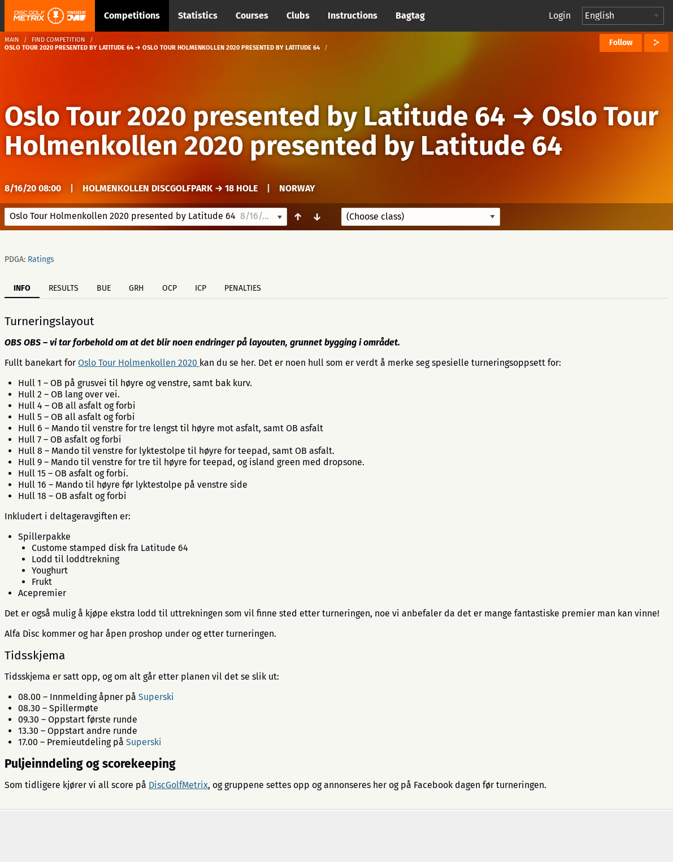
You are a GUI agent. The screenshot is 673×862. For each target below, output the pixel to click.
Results (64, 288)
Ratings (41, 259)
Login (560, 15)
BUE (104, 288)
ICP (200, 288)
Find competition (58, 39)
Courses (252, 15)
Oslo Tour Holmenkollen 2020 (138, 362)
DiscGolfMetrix (178, 785)
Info (22, 288)
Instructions (352, 15)
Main (12, 39)
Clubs (298, 15)
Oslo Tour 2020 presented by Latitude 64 (255, 116)
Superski (156, 697)
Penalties (242, 288)
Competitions (132, 15)
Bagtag (410, 15)
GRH (136, 288)
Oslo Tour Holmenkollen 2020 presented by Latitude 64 (331, 131)
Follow (620, 42)
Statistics (198, 15)
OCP (169, 288)
